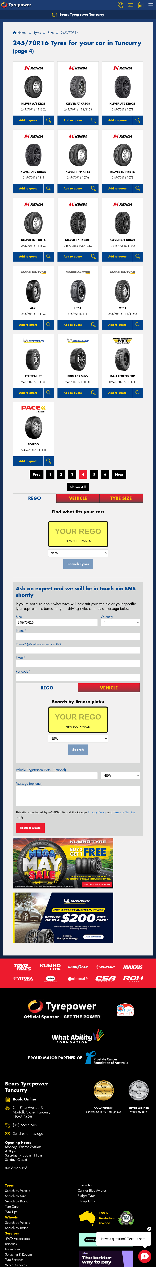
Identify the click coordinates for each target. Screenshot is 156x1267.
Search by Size (15, 1123)
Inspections (12, 1176)
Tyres (9, 1112)
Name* (21, 631)
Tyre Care (11, 1133)
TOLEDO (33, 444)
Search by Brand (16, 1128)
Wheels (11, 1144)
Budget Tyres (86, 1123)
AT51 (33, 308)
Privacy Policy (97, 812)
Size (19, 617)
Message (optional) (29, 783)
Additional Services (18, 1197)
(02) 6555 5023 (26, 1052)
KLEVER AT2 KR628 (122, 103)
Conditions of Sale (53, 1260)
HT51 (77, 308)
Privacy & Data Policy (29, 1260)
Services (12, 1160)
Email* (20, 658)
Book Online (15, 1213)
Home (19, 33)
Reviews (12, 1235)
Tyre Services (14, 1187)
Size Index (85, 1112)
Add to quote (28, 120)
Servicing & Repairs (18, 1181)
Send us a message (28, 1060)
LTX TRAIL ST (33, 376)
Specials (12, 1202)
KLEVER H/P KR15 (78, 172)
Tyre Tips (11, 1139)
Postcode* (23, 671)
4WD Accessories (17, 1165)
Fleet (9, 1219)
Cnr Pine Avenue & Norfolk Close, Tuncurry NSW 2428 (31, 1039)
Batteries (11, 1171)
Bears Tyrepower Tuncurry (78, 14)
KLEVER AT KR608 (78, 103)
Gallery (11, 1230)
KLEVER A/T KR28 (33, 103)
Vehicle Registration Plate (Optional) (41, 770)
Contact (11, 1208)
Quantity (107, 617)
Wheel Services (16, 1192)
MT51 (122, 308)
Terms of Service (124, 812)
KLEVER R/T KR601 (78, 240)
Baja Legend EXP (122, 376)
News (10, 1224)
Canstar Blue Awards (92, 1117)
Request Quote (30, 828)
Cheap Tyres (86, 1128)
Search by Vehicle (17, 1118)
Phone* (39, 644)
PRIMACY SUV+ (78, 376)
